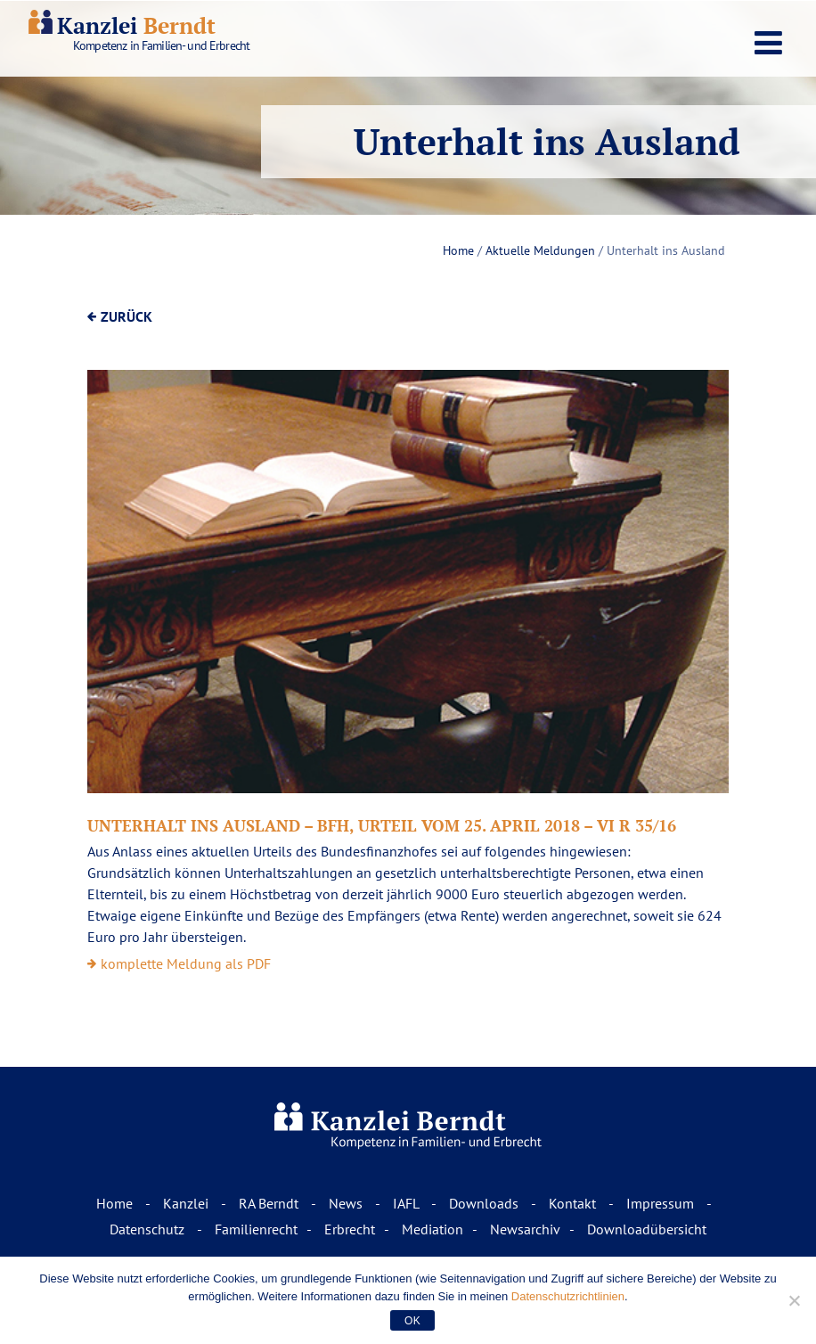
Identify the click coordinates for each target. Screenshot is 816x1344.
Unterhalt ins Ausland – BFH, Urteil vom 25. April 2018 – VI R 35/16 (381, 825)
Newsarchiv (525, 1229)
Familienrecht (256, 1229)
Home (458, 250)
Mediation (432, 1229)
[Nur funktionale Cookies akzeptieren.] (794, 1300)
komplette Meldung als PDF (186, 963)
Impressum (662, 1203)
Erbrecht (349, 1229)
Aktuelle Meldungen (540, 250)
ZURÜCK (126, 316)
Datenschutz (149, 1229)
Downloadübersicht (646, 1229)
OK (412, 1321)
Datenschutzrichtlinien (567, 1296)
